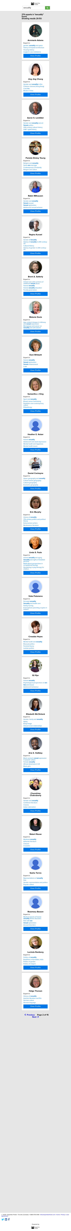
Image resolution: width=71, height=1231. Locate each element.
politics (28, 144)
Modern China (28, 101)
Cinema (26, 947)
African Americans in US (31, 902)
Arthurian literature (29, 992)
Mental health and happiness (33, 523)
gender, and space (33, 47)
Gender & (30, 283)
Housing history (28, 52)
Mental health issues (30, 525)
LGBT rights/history (29, 148)
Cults (25, 431)
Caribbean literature (30, 945)
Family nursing (28, 711)
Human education (32, 336)
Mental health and (32, 754)
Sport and (30, 472)
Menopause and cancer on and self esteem (32, 382)
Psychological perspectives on (35, 803)
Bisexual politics (28, 756)
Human (29, 334)
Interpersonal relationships (32, 855)
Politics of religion (29, 1138)
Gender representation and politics (35, 1041)
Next (35, 1206)
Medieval (29, 990)
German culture (28, 1183)
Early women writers (30, 619)
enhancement (30, 429)
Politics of (29, 1131)
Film (24, 1039)
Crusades (26, 996)
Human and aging (32, 660)
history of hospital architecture (33, 50)
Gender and (30, 235)
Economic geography (30, 572)
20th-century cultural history (32, 146)
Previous (29, 1204)
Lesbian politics (28, 761)
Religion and (30, 190)
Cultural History (28, 289)
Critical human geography (32, 568)
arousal (28, 237)
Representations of (33, 1037)
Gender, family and (33, 849)
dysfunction (29, 239)
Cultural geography (30, 570)
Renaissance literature (31, 621)
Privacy (63, 1214)
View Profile (35, 63)
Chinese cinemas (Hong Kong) (33, 97)
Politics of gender (29, 1136)
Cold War (26, 99)
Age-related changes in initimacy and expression (34, 378)
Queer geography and (34, 566)
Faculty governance (30, 338)
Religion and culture (30, 197)
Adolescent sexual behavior (33, 241)
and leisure (28, 806)
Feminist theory (28, 759)
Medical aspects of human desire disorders (32, 1085)
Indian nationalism (29, 949)
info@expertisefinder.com (47, 1214)
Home (58, 1214)
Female (29, 899)
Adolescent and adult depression (34, 521)
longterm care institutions (32, 54)
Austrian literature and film (32, 1180)
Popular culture (28, 1043)
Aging (25, 851)
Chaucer (26, 994)
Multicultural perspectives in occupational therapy (33, 667)
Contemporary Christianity (32, 194)
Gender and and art (33, 142)
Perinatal (29, 707)
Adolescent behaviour (31, 808)
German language (29, 1185)
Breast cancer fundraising (32, 474)
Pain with (27, 1088)
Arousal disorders (29, 1092)
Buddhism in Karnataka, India (33, 1133)
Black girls (27, 904)
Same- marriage (30, 192)
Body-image (27, 853)
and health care (32, 709)
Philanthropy (27, 480)
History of (29, 613)
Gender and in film (32, 95)
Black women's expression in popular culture (35, 896)
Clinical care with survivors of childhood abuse (33, 331)
